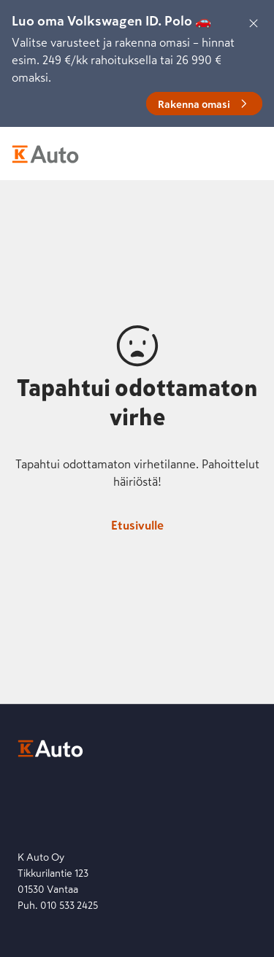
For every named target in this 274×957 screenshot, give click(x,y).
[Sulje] (253, 23)
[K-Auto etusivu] (45, 153)
